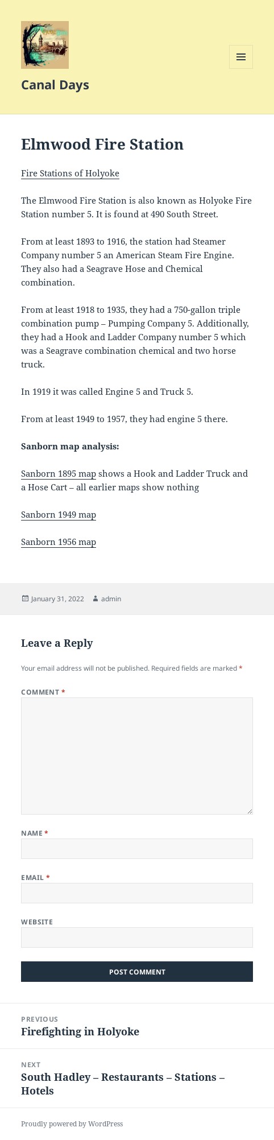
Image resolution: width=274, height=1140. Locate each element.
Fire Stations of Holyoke (70, 173)
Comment (43, 692)
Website (37, 922)
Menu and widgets (241, 68)
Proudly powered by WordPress (72, 1124)
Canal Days (55, 84)
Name (35, 833)
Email (35, 877)
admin (111, 599)
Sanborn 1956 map (58, 541)
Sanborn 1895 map (58, 473)
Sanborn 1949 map (58, 514)
